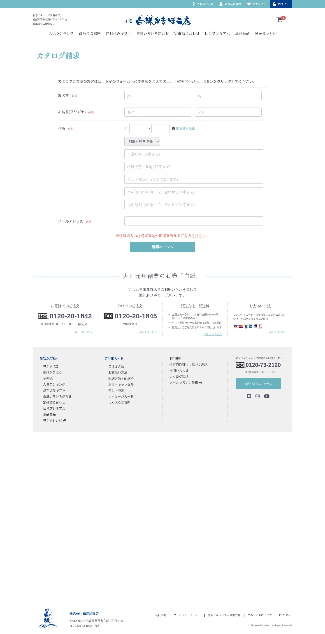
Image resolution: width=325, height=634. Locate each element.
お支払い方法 (117, 372)
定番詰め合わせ (187, 33)
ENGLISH (285, 615)
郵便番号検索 (187, 128)
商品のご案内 (90, 33)
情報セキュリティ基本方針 (222, 615)
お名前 (63, 95)
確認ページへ (162, 246)
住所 (61, 128)
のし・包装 (116, 390)
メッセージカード (121, 396)
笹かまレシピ (265, 33)
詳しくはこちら (83, 332)
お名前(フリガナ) (72, 111)
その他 (48, 378)
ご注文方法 (116, 366)
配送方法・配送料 (121, 378)
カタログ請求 (178, 376)
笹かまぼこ (51, 366)
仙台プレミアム (217, 33)
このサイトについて (259, 615)
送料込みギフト (118, 33)
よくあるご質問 (119, 402)
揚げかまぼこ (52, 372)
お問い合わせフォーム (258, 383)
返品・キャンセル (121, 384)
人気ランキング (61, 33)
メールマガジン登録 (183, 382)
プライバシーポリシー (183, 615)
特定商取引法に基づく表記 (188, 364)
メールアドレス (70, 221)
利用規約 (175, 358)
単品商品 (242, 33)
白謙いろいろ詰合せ (152, 33)
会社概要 (156, 615)
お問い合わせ (178, 370)
